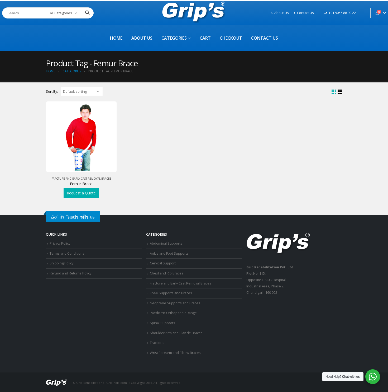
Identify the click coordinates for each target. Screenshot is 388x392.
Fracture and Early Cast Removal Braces (81, 178)
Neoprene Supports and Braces (175, 303)
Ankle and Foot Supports (169, 253)
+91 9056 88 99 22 (340, 13)
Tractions (157, 342)
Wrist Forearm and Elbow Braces (175, 353)
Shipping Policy (61, 263)
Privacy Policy (60, 243)
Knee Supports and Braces (171, 293)
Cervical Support (163, 263)
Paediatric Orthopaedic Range (173, 313)
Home (116, 38)
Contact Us (304, 13)
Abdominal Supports (166, 243)
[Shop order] (82, 91)
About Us (280, 13)
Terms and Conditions (67, 253)
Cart (205, 38)
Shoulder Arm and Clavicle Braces (176, 333)
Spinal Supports (162, 323)
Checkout (231, 38)
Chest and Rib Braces (166, 273)
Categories (174, 38)
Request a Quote (81, 192)
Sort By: (52, 91)
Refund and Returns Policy (70, 273)
